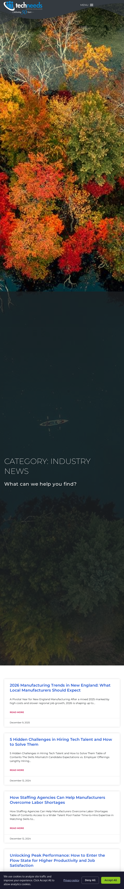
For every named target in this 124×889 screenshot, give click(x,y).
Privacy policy (71, 880)
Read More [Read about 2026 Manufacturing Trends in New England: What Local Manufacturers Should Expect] (17, 712)
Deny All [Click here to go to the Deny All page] (90, 880)
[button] (110, 5)
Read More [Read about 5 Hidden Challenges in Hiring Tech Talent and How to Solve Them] (17, 770)
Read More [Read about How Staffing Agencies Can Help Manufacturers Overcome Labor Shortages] (17, 828)
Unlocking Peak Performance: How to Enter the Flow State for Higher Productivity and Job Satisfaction (57, 860)
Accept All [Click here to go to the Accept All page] (110, 880)
